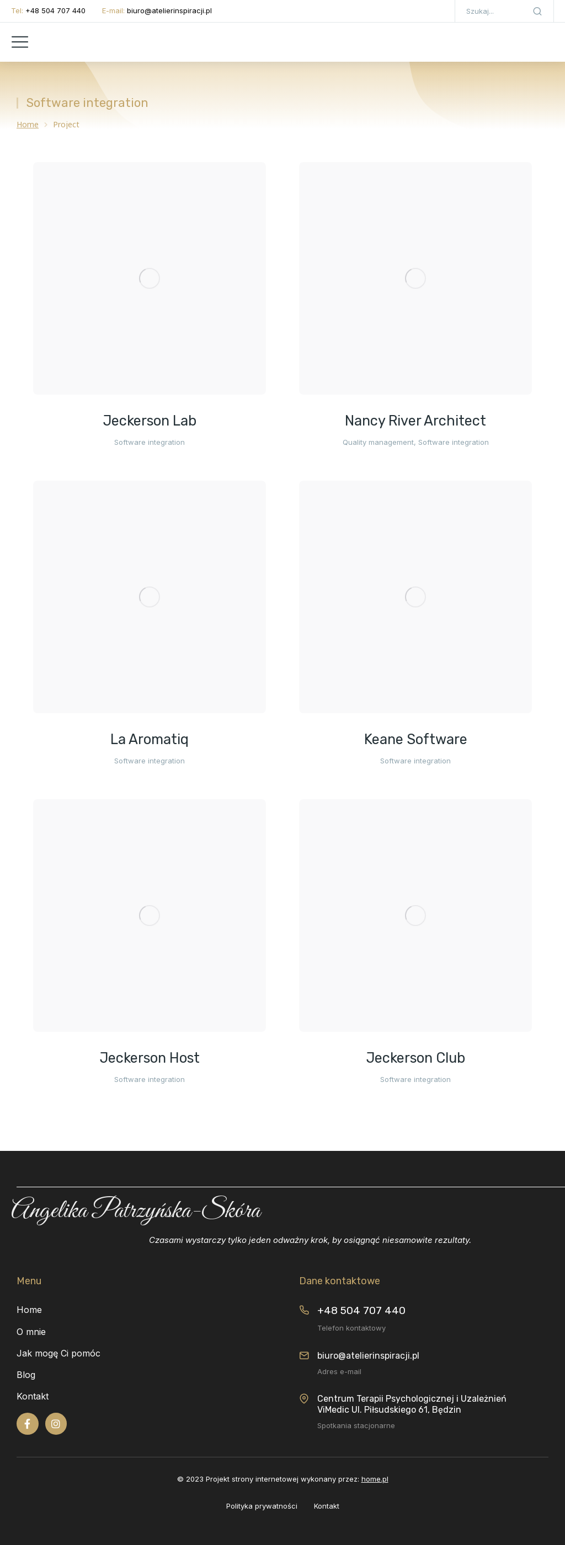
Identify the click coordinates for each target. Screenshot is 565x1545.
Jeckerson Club (415, 1058)
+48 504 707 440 (55, 10)
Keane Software (415, 739)
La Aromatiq (149, 739)
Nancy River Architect (415, 420)
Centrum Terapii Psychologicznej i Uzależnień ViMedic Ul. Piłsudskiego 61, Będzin (412, 1403)
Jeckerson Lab (150, 420)
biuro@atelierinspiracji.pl (169, 10)
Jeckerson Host (149, 1058)
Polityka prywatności (261, 1505)
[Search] (537, 11)
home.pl (374, 1478)
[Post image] (149, 278)
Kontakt (326, 1505)
